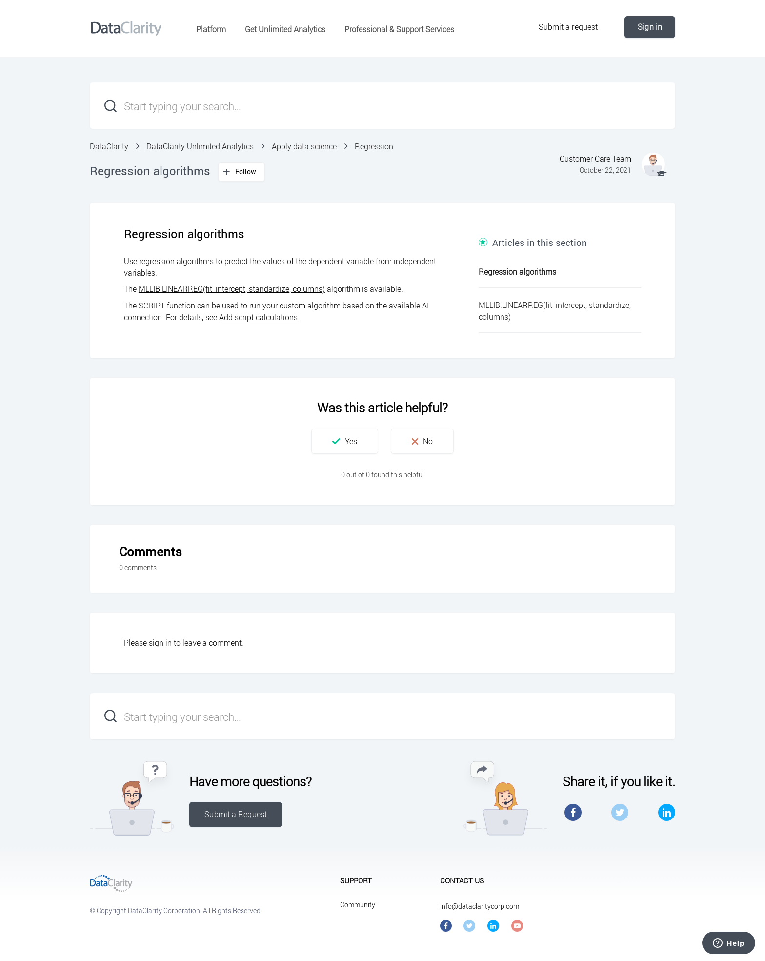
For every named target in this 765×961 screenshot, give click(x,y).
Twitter (619, 812)
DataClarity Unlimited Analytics (200, 146)
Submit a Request (235, 814)
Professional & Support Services (399, 29)
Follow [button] (246, 171)
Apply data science (304, 146)
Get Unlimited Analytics (285, 29)
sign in (160, 642)
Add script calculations (258, 317)
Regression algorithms (517, 271)
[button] (344, 441)
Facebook (573, 812)
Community (357, 904)
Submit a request (568, 26)
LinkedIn (666, 812)
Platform (211, 29)
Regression (374, 146)
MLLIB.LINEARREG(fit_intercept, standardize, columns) (232, 289)
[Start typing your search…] (382, 105)
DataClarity (109, 146)
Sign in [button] (650, 26)
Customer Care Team (595, 158)
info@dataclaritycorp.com (479, 906)
